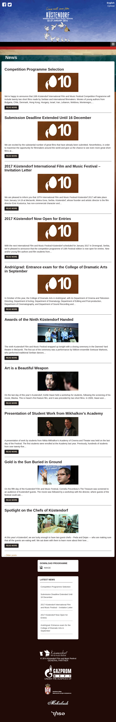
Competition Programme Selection (34, 69)
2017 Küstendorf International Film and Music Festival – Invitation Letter (52, 168)
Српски (111, 6)
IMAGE (45, 568)
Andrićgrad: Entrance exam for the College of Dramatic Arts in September (56, 269)
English (110, 3)
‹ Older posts (11, 555)
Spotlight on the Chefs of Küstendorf (36, 510)
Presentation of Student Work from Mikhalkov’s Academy (54, 413)
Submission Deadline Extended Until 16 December (48, 118)
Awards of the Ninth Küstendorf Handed (39, 319)
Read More (11, 107)
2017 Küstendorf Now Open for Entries (38, 219)
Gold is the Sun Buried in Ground (33, 462)
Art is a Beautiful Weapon (26, 368)
